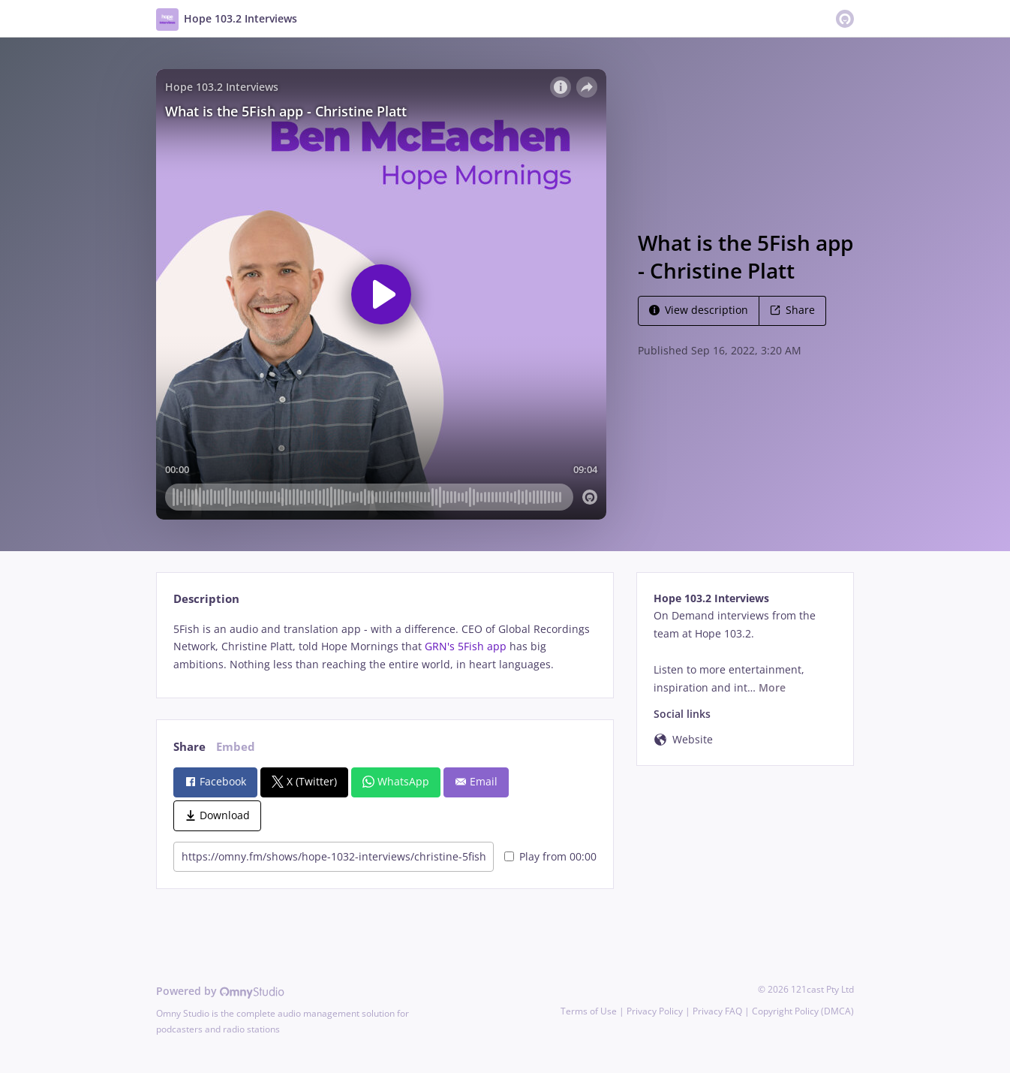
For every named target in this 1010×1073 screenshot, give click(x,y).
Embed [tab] (235, 747)
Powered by (220, 991)
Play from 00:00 (550, 856)
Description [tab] (206, 599)
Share (792, 310)
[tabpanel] (384, 647)
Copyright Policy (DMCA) (803, 1011)
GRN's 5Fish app (466, 646)
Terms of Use (589, 1011)
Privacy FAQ (717, 1011)
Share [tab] (189, 747)
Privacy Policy (655, 1011)
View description (698, 310)
